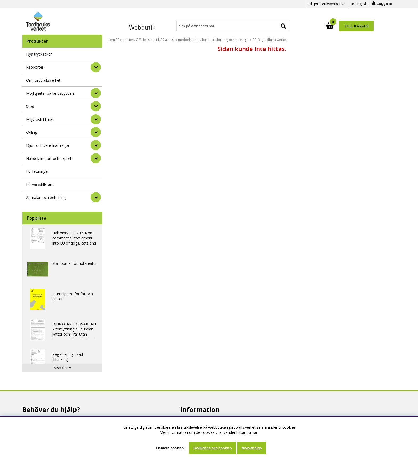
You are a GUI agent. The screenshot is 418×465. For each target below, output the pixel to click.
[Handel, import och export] (95, 158)
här (255, 432)
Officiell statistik (148, 39)
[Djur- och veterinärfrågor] (95, 145)
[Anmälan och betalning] (95, 197)
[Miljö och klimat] (95, 119)
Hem (111, 39)
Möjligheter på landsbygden (50, 93)
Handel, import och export (48, 158)
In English (359, 3)
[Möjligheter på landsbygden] (95, 93)
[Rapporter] (95, 67)
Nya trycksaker (39, 54)
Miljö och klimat (40, 119)
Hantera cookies (170, 448)
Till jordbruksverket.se (326, 3)
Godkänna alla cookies (212, 448)
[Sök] (232, 26)
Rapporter (34, 67)
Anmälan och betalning (46, 197)
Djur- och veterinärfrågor (47, 145)
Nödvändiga (252, 448)
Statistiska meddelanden (180, 39)
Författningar (37, 171)
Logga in (384, 3)
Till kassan (356, 26)
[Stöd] (95, 106)
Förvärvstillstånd (40, 184)
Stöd (30, 106)
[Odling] (95, 132)
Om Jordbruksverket (43, 80)
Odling (31, 132)
